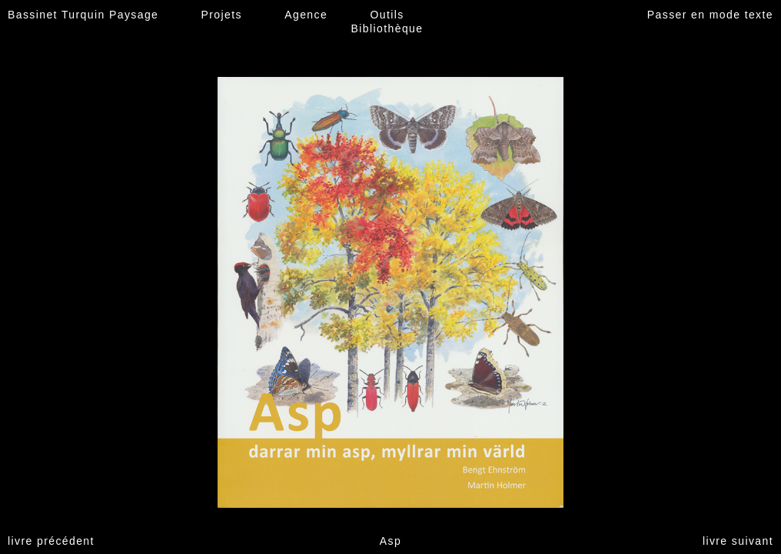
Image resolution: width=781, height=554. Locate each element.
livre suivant (738, 541)
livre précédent (51, 541)
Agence (305, 14)
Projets (221, 14)
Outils (387, 14)
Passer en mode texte (710, 14)
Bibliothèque (387, 28)
